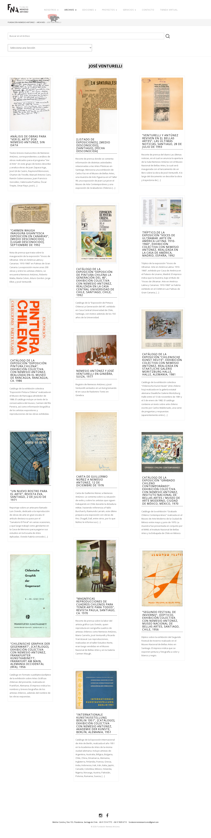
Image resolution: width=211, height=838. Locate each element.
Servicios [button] (129, 9)
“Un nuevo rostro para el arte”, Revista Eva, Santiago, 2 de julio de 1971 (28, 495)
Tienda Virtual (169, 9)
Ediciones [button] (89, 9)
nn (50, 47)
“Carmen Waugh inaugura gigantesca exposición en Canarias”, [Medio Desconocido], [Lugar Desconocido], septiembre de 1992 (29, 238)
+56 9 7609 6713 (120, 822)
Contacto (148, 9)
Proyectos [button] (109, 9)
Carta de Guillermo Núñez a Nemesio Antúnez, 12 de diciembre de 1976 (92, 481)
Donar (64, 17)
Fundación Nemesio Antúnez (18, 11)
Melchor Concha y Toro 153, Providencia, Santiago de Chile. (75, 822)
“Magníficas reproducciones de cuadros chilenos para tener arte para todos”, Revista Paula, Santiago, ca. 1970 (95, 606)
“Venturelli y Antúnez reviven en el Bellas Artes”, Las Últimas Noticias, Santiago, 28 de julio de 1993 (162, 141)
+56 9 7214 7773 (105, 822)
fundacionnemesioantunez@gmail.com (144, 822)
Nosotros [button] (51, 9)
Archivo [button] (70, 9)
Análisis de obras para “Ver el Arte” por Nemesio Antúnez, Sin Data (28, 141)
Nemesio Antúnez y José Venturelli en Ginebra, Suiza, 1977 (95, 373)
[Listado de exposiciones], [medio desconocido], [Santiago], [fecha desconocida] (93, 145)
